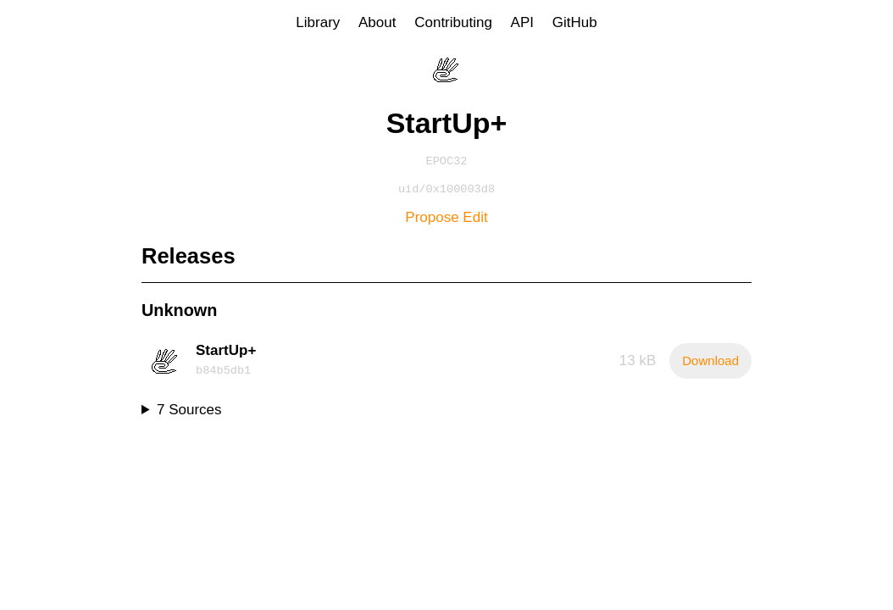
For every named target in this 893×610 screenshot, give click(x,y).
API (522, 22)
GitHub (574, 22)
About (377, 22)
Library (318, 22)
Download (710, 364)
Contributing (453, 22)
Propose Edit (446, 221)
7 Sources (189, 413)
